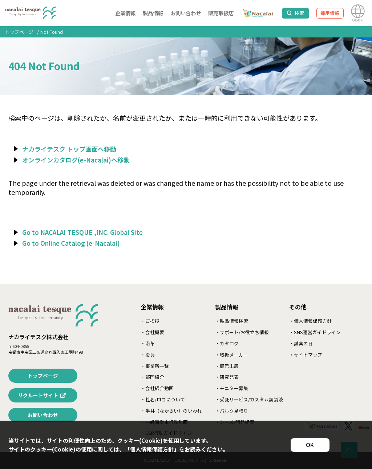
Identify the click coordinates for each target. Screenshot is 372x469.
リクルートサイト (38, 395)
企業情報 (125, 13)
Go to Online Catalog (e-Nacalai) (71, 243)
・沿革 (148, 343)
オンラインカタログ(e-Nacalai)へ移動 (76, 159)
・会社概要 (152, 332)
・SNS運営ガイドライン (315, 332)
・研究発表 (227, 376)
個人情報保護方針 (152, 449)
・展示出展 (227, 365)
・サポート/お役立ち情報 (242, 332)
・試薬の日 (301, 343)
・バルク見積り (231, 410)
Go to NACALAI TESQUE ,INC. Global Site (82, 232)
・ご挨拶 (150, 320)
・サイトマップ (305, 354)
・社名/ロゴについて (163, 399)
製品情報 (153, 13)
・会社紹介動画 (157, 388)
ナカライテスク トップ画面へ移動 (69, 148)
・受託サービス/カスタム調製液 (249, 399)
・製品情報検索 (231, 320)
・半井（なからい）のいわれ (171, 410)
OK (310, 445)
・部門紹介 (152, 376)
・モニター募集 (231, 388)
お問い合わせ (185, 13)
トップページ (19, 31)
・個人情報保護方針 (310, 320)
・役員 (148, 354)
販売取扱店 (221, 13)
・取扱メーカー (231, 354)
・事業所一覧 (155, 365)
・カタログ (227, 343)
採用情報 (329, 12)
